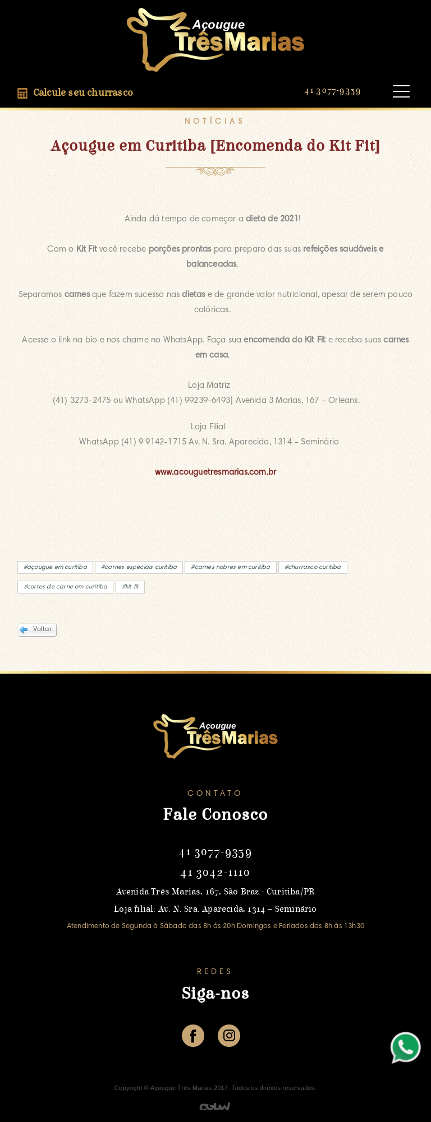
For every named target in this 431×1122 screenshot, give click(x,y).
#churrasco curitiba (313, 567)
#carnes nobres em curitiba (230, 567)
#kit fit (130, 587)
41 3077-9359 (332, 90)
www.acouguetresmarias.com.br (216, 473)
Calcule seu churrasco (75, 93)
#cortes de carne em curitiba (66, 587)
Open (401, 92)
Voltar (42, 629)
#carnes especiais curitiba (139, 567)
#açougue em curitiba (55, 567)
